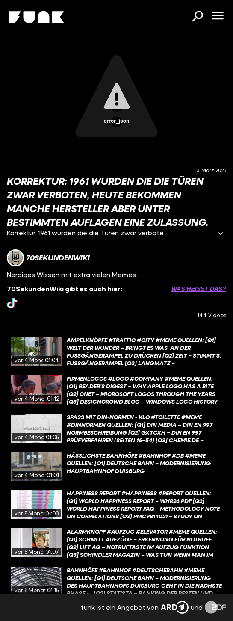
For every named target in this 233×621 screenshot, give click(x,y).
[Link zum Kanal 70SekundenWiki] (48, 257)
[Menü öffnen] (217, 16)
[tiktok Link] (12, 303)
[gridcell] (116, 351)
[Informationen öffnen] (220, 234)
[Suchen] (197, 17)
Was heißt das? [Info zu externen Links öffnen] (198, 288)
